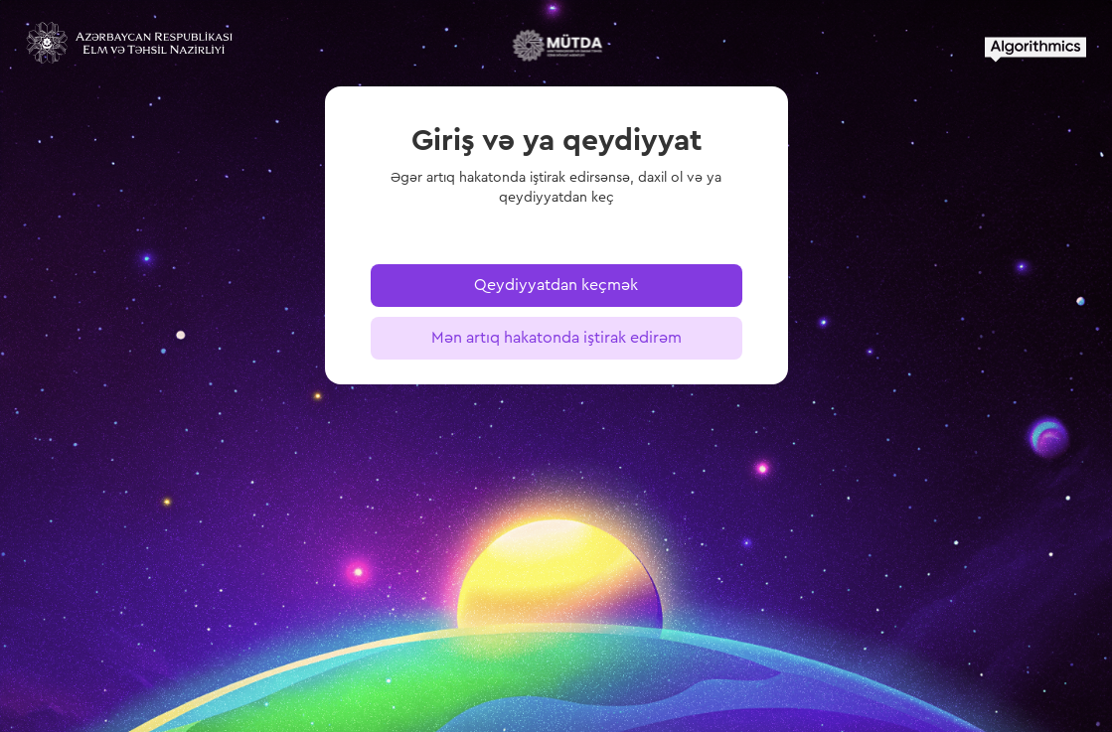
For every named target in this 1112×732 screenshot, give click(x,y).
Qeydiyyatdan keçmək (556, 285)
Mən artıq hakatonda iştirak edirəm (556, 338)
